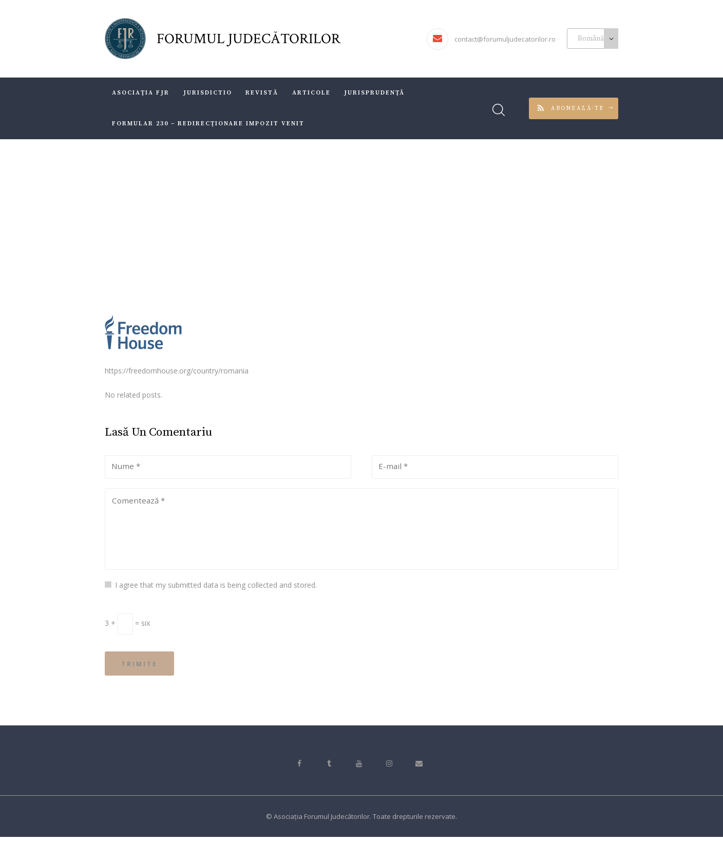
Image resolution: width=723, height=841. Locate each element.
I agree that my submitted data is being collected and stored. (216, 586)
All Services (322, 223)
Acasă (279, 223)
